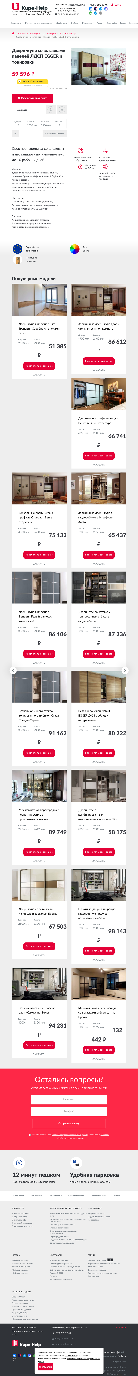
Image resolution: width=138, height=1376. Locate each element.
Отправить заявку (69, 1123)
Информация (119, 1361)
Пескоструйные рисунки (61, 1264)
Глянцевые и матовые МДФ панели (65, 1267)
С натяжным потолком (22, 1226)
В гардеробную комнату (23, 1223)
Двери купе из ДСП (20, 1313)
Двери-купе (16, 23)
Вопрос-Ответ (18, 1297)
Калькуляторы (36, 1196)
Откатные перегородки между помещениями (63, 1232)
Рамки (100, 23)
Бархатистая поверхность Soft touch (104, 1264)
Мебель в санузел (19, 1273)
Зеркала (53, 1276)
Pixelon (122, 1352)
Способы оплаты (98, 1196)
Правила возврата (76, 1196)
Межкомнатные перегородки (38, 23)
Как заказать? (56, 1196)
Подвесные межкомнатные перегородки (68, 1240)
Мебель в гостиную (20, 1260)
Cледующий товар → (54, 133)
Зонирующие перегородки (62, 1243)
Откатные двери (19, 1316)
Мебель (75, 23)
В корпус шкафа (68, 33)
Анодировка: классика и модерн (102, 1273)
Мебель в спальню (20, 1270)
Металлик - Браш (95, 1267)
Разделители (93, 1276)
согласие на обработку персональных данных (70, 1135)
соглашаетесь (71, 1355)
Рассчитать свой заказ (33, 98)
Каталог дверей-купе (29, 33)
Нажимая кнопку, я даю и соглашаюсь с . (69, 1136)
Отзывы (123, 23)
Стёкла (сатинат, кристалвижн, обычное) (68, 1270)
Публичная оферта (116, 1374)
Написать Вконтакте (65, 1344)
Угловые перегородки (59, 1228)
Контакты (116, 1196)
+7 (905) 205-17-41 (61, 1333)
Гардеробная (93, 1220)
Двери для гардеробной (23, 1306)
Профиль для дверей (21, 1309)
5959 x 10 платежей (32, 83)
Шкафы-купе (62, 23)
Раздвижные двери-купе (23, 1300)
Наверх (120, 1328)
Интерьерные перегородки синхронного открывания (68, 1220)
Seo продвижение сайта (105, 1356)
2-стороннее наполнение (61, 1279)
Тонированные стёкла (59, 1260)
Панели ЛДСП (56, 1273)
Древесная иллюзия (97, 1270)
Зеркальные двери (20, 1303)
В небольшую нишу (20, 1214)
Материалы (87, 23)
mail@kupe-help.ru (64, 1339)
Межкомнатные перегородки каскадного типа (68, 1215)
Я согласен (45, 1367)
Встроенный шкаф (96, 1214)
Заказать (22, 110)
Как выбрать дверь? (22, 1292)
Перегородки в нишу (59, 1237)
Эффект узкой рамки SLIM (99, 1260)
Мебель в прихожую (21, 1267)
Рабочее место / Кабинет (23, 1264)
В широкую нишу (19, 1217)
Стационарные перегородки (62, 1225)
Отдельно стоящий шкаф (99, 1217)
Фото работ (111, 23)
